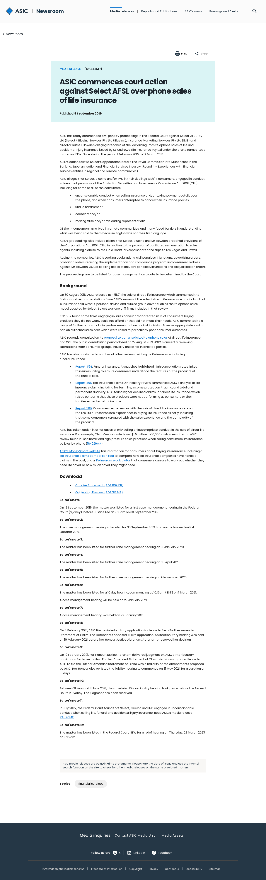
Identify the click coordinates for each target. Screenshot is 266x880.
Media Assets (173, 835)
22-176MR (67, 717)
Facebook (165, 852)
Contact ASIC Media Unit (135, 835)
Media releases (122, 11)
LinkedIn (139, 852)
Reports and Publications (159, 11)
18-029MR (94, 443)
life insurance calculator (113, 460)
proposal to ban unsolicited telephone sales (136, 337)
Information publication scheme (63, 869)
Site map (215, 869)
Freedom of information (106, 869)
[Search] (254, 11)
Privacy (153, 869)
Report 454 (83, 366)
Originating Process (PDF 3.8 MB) (99, 492)
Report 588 (83, 408)
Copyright (135, 869)
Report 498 (83, 383)
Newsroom (14, 34)
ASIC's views (193, 11)
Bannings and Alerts (223, 11)
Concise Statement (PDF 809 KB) (99, 485)
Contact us (172, 869)
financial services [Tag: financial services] (90, 784)
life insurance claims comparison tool (87, 456)
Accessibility (194, 869)
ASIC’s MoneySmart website (80, 451)
